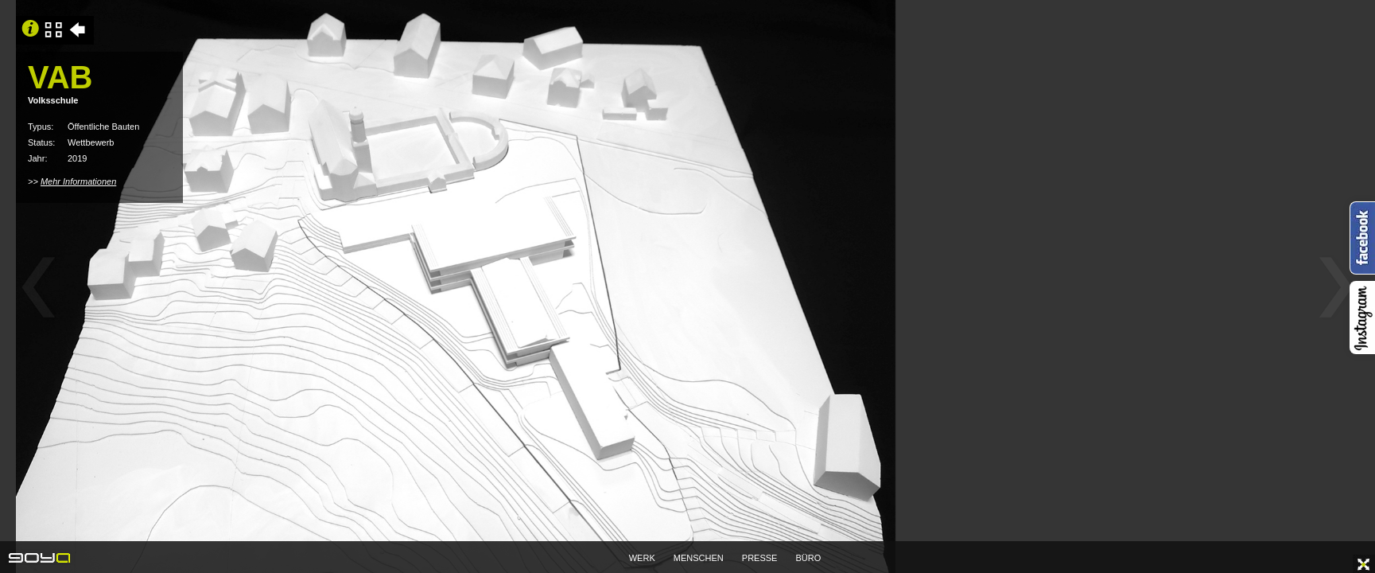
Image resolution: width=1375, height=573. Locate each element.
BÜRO (809, 558)
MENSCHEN (699, 558)
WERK (642, 558)
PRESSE (760, 558)
